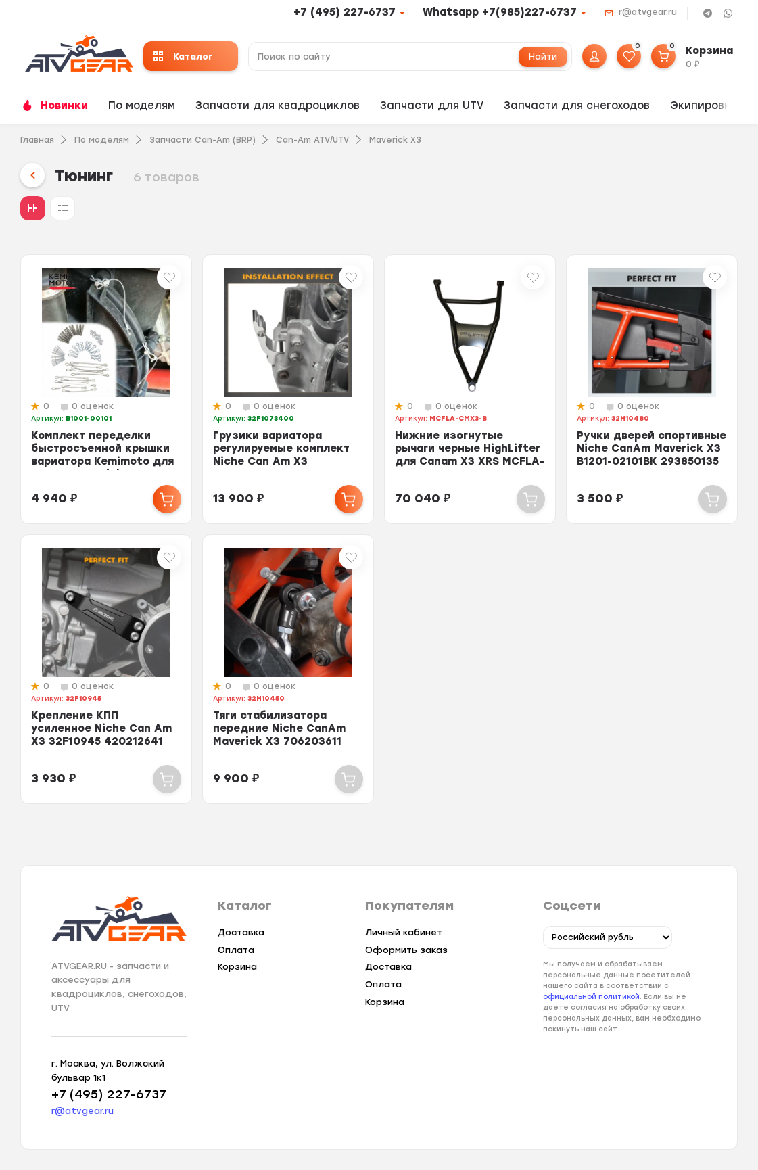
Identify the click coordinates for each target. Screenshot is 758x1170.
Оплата (236, 950)
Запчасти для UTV (431, 105)
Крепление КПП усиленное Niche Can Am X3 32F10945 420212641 (101, 728)
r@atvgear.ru (648, 12)
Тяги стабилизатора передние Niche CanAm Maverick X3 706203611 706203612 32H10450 (279, 734)
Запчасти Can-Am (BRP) (202, 140)
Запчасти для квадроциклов (277, 105)
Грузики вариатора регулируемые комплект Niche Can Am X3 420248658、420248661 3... (281, 461)
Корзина (237, 967)
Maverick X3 (395, 140)
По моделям (141, 105)
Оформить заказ (406, 950)
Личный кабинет (403, 932)
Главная (37, 140)
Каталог (183, 56)
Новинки (64, 105)
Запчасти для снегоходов (577, 105)
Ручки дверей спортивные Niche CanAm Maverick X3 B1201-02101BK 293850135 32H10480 (651, 454)
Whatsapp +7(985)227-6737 (500, 12)
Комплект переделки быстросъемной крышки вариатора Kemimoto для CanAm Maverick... (102, 454)
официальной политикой (591, 997)
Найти (543, 56)
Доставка (241, 932)
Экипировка (703, 105)
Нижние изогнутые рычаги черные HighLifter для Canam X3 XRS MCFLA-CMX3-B (469, 454)
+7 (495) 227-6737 (344, 12)
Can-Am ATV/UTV (312, 140)
